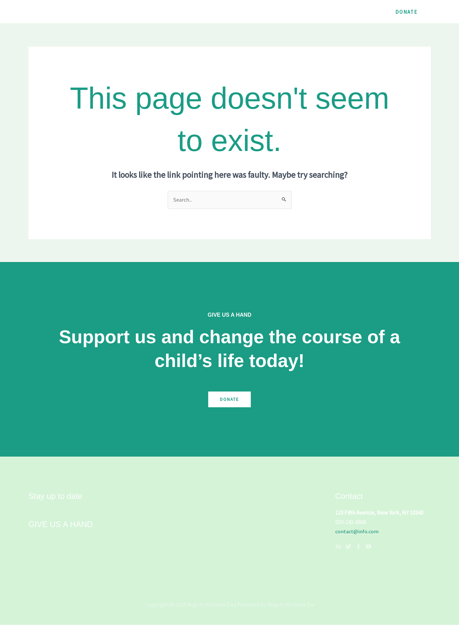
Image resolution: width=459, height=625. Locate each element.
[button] (406, 12)
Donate (229, 400)
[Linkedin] (338, 547)
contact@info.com (357, 531)
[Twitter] (348, 547)
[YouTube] (368, 547)
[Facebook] (358, 547)
